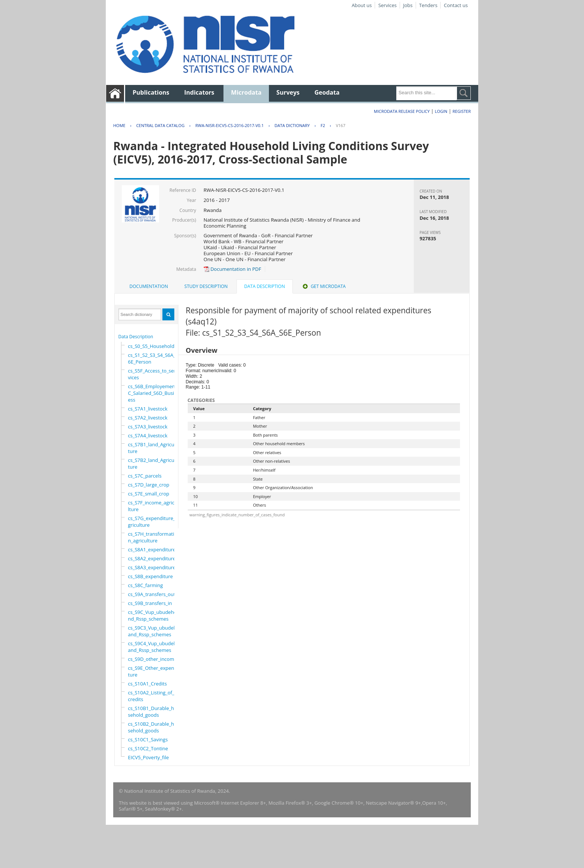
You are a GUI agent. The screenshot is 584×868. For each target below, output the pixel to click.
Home (119, 125)
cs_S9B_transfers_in (150, 603)
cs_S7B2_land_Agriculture (152, 463)
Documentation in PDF (232, 269)
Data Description (135, 336)
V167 (340, 125)
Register (462, 111)
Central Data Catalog (160, 125)
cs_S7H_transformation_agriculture (152, 537)
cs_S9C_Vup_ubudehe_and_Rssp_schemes (154, 615)
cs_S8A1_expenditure (152, 549)
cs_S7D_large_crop (148, 484)
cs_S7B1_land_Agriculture (152, 447)
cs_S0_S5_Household (151, 346)
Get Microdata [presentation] (323, 286)
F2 (323, 125)
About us (362, 5)
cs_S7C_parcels (145, 475)
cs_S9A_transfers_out (151, 594)
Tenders (428, 5)
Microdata (246, 92)
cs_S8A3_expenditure (152, 567)
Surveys (287, 92)
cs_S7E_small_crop (148, 493)
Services (387, 5)
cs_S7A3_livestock (148, 426)
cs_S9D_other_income (152, 659)
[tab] (149, 286)
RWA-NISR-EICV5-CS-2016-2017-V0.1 (229, 125)
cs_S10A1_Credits (147, 683)
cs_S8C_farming (145, 585)
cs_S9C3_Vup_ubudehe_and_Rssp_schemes (154, 631)
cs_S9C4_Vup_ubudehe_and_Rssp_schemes (154, 646)
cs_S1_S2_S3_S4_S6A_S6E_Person (153, 358)
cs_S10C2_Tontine (148, 748)
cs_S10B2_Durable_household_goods (154, 727)
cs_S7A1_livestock (148, 408)
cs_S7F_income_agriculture (153, 506)
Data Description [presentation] (264, 286)
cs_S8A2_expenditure (152, 558)
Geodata (326, 92)
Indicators (199, 92)
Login (441, 111)
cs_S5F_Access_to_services (152, 374)
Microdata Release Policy (402, 111)
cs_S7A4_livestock (148, 435)
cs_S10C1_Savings (148, 739)
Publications (151, 92)
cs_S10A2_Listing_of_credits (151, 696)
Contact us (456, 5)
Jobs (407, 5)
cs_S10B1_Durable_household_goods (154, 711)
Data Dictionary (292, 125)
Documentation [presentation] (149, 286)
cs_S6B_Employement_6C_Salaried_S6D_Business (155, 393)
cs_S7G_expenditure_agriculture (153, 521)
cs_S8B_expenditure (150, 576)
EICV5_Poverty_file (148, 757)
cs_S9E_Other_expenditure (153, 671)
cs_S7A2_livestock (148, 417)
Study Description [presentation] (206, 286)
